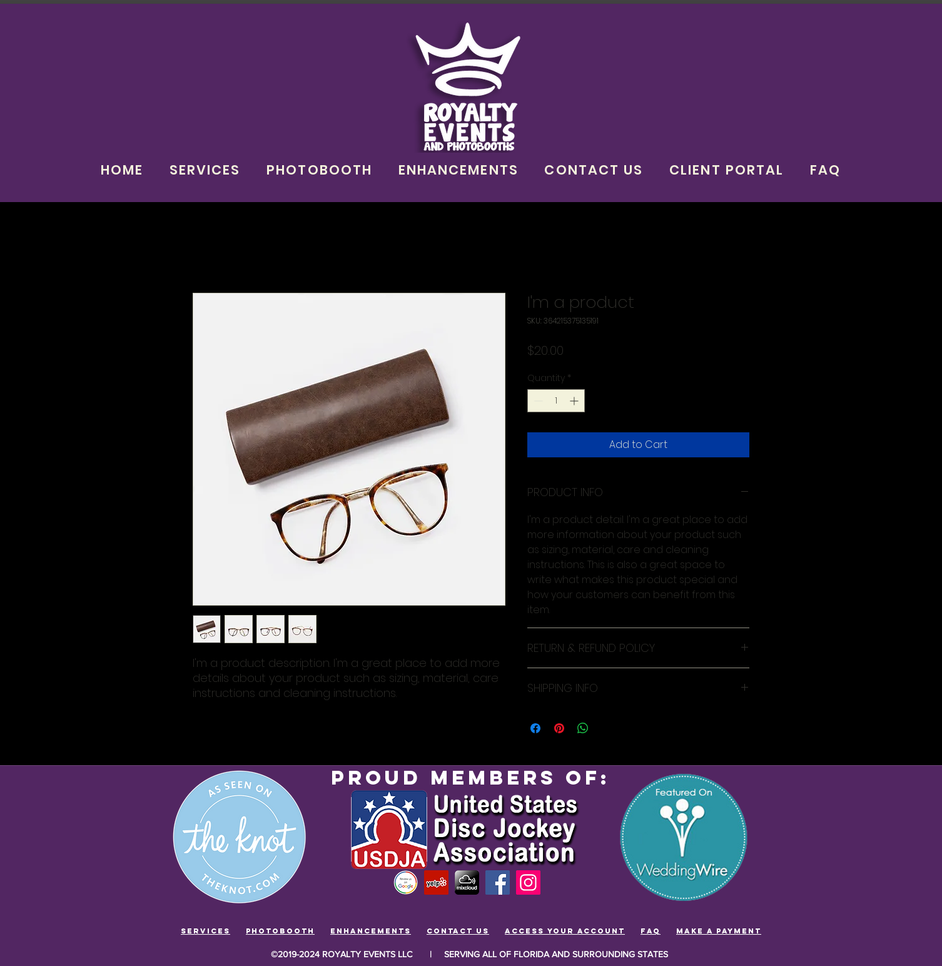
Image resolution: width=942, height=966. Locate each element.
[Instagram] (528, 882)
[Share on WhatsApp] (582, 728)
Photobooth (280, 931)
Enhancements (370, 931)
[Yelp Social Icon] (436, 882)
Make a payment (718, 931)
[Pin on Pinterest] (559, 728)
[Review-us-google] (405, 882)
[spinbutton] (556, 401)
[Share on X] (606, 728)
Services (205, 931)
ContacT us (458, 931)
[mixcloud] (467, 882)
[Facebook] (497, 882)
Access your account (565, 931)
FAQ (651, 931)
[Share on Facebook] (535, 728)
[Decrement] (537, 401)
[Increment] (575, 401)
